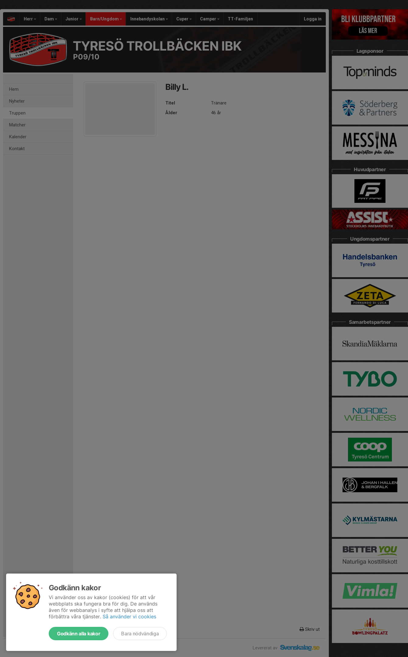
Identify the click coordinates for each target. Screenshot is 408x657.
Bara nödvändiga (140, 634)
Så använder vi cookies (129, 616)
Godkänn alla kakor (78, 634)
